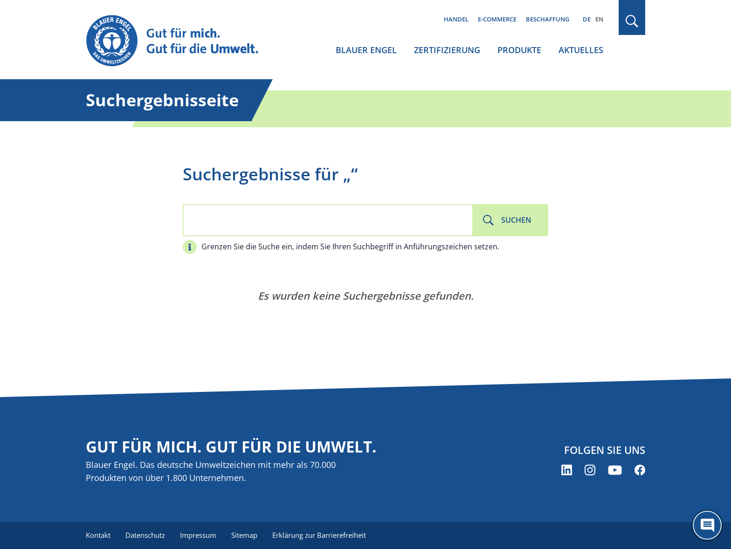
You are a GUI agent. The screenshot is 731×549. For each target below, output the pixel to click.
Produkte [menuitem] (519, 49)
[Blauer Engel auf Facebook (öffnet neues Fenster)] (639, 470)
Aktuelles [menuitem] (581, 49)
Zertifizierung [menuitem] (447, 49)
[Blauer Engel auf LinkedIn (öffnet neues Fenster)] (566, 470)
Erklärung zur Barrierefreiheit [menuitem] (319, 535)
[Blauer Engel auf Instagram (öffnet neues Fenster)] (590, 470)
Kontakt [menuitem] (98, 535)
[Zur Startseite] (181, 41)
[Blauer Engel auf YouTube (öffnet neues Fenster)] (615, 470)
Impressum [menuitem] (198, 535)
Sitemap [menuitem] (244, 535)
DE (587, 19)
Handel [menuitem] (456, 19)
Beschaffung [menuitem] (547, 19)
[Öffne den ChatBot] (707, 525)
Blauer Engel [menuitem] (366, 49)
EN (599, 19)
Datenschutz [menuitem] (145, 535)
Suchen (516, 220)
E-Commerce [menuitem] (497, 19)
